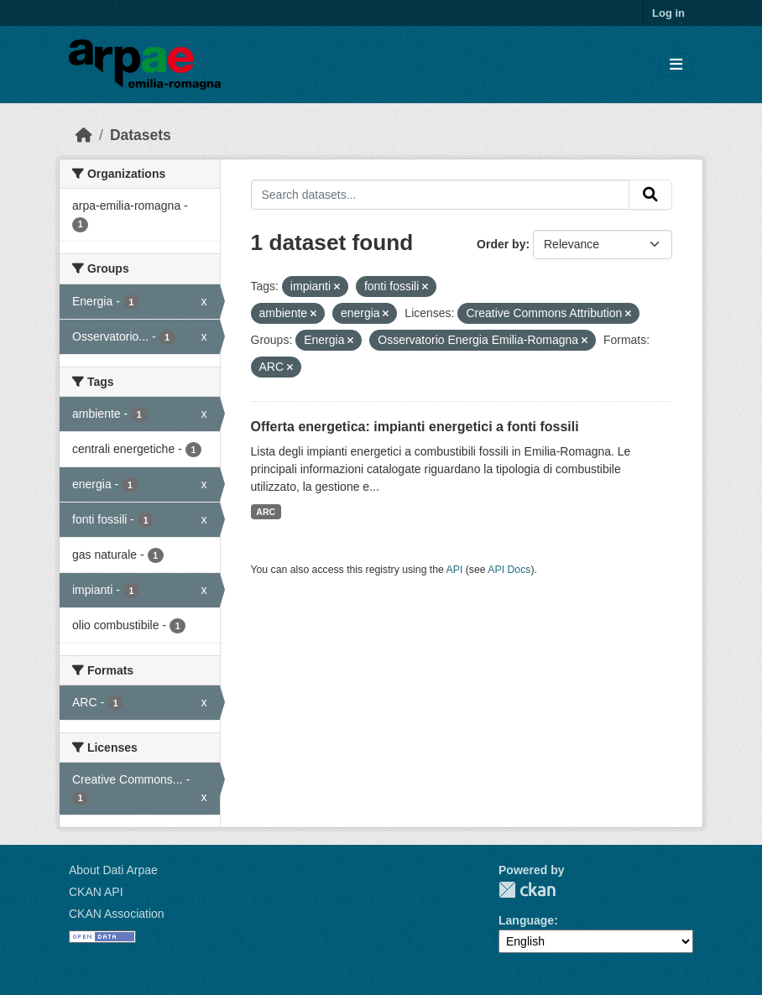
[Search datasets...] (440, 195)
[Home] (84, 135)
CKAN (527, 890)
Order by (501, 244)
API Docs (509, 570)
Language (526, 920)
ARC (265, 512)
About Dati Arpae (113, 870)
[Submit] (650, 195)
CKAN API (96, 892)
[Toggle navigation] (676, 65)
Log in (668, 13)
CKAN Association (116, 913)
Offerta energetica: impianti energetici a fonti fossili (415, 426)
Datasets (140, 135)
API (454, 570)
